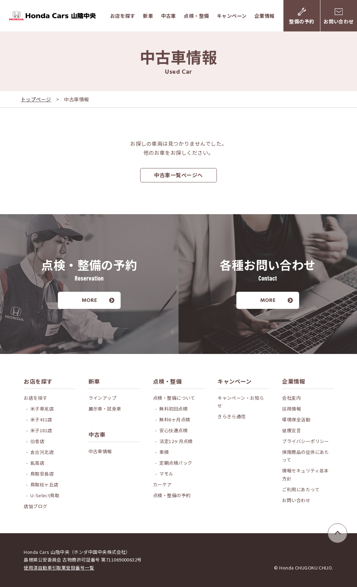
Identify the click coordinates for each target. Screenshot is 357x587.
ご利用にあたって (300, 489)
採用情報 (291, 408)
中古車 (168, 15)
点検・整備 (196, 15)
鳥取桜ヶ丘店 (44, 484)
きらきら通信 (232, 416)
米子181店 (41, 430)
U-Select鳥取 (45, 495)
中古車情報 (100, 451)
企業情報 (265, 15)
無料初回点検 (173, 408)
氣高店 (37, 462)
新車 (148, 15)
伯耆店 (37, 441)
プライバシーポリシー (305, 441)
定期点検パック (175, 462)
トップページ (36, 99)
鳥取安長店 (42, 473)
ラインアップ (103, 397)
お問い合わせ (296, 500)
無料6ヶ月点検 (174, 419)
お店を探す (122, 15)
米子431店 (41, 419)
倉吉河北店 (42, 452)
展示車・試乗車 (105, 408)
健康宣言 (291, 430)
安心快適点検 (173, 430)
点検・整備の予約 (172, 495)
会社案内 (291, 397)
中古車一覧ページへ (178, 175)
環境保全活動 (296, 419)
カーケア (162, 484)
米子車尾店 (42, 408)
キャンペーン (232, 15)
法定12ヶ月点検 (176, 441)
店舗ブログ (35, 506)
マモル (166, 473)
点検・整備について (174, 397)
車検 (164, 452)
